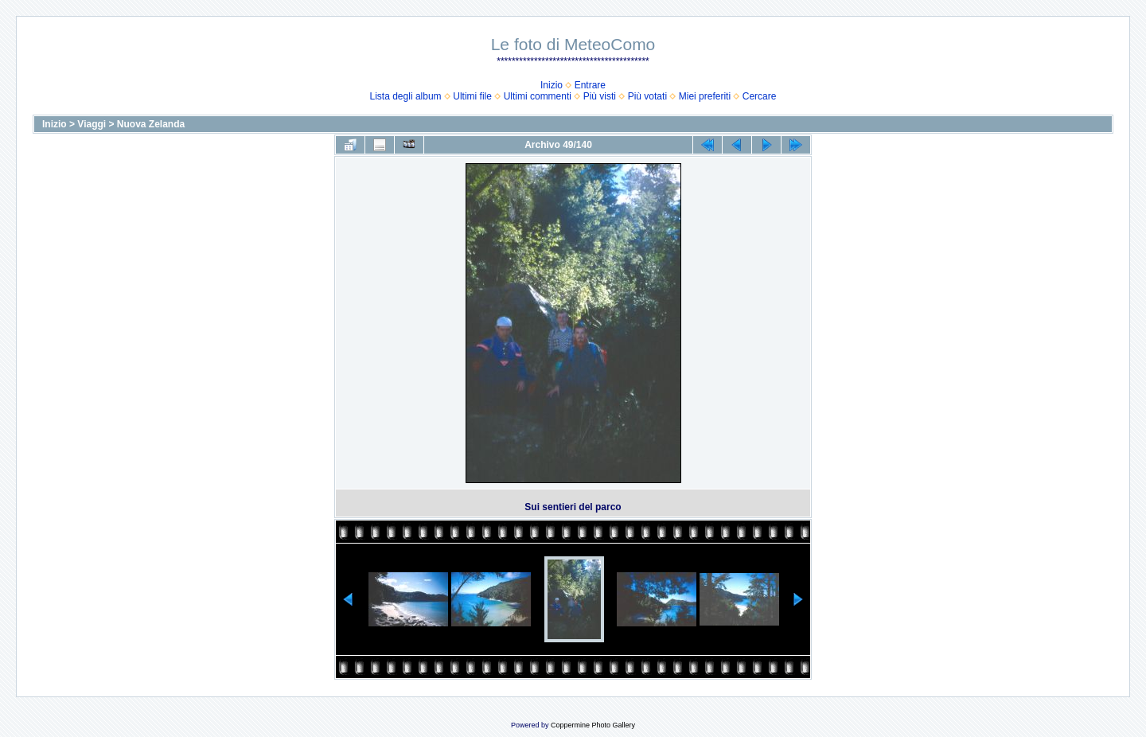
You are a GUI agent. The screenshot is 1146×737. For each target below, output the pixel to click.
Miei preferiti (705, 96)
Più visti (599, 96)
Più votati (647, 96)
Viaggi (91, 124)
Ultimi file (472, 96)
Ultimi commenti (537, 96)
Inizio (551, 85)
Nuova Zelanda (151, 124)
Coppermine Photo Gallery (593, 725)
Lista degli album (406, 96)
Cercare (760, 96)
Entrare (590, 85)
